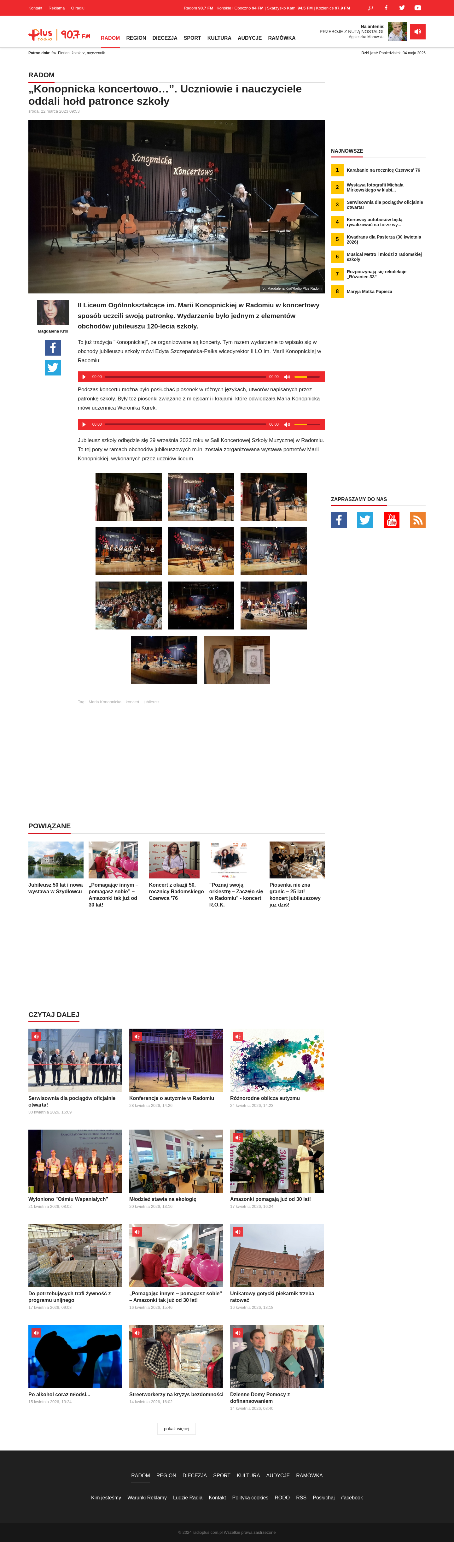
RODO (282, 1497)
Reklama (57, 8)
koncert (132, 702)
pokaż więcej (176, 1428)
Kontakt (35, 8)
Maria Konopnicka (105, 702)
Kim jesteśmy (106, 1497)
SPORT (192, 38)
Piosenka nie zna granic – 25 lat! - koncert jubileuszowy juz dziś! (297, 874)
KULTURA (219, 38)
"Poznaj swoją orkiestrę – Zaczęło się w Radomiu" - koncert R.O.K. (237, 874)
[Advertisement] (201, 748)
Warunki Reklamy (147, 1497)
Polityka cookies (250, 1497)
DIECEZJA (165, 38)
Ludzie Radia (187, 1497)
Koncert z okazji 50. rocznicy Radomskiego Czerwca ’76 (176, 871)
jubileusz (151, 702)
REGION (136, 38)
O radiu (77, 8)
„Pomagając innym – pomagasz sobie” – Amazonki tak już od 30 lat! (116, 874)
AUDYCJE (250, 38)
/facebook (352, 1497)
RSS (301, 1497)
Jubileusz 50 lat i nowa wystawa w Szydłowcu (56, 868)
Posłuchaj (324, 1497)
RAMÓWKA (281, 38)
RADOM (110, 38)
